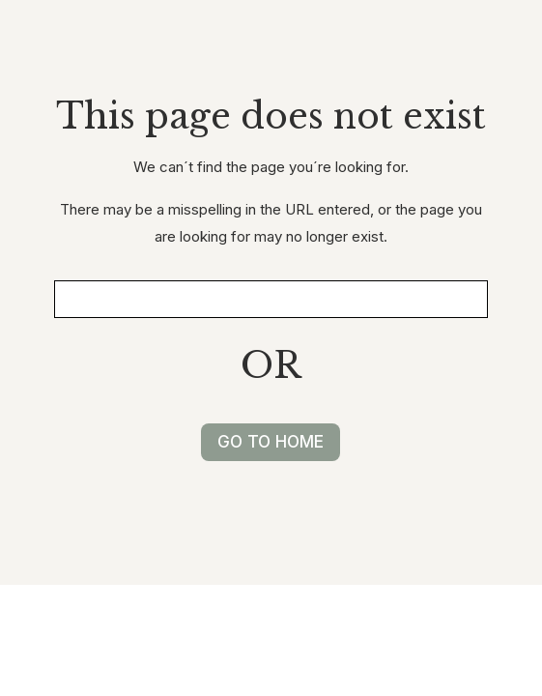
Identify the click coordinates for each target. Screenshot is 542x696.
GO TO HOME (270, 441)
